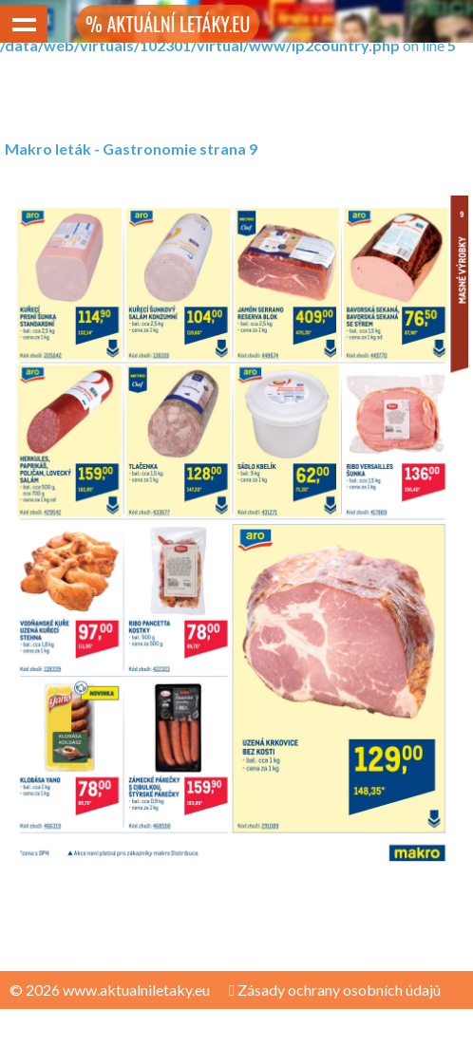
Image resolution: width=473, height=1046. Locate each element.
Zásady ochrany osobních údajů (335, 990)
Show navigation (23, 24)
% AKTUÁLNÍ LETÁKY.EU (167, 23)
